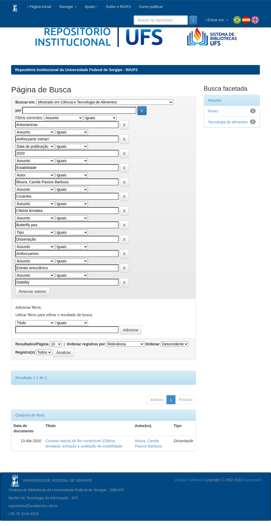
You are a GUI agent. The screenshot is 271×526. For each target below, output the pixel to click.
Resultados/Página (31, 344)
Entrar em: (216, 20)
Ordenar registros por (86, 344)
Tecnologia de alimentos (228, 122)
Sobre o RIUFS (118, 7)
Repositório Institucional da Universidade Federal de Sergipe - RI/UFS (76, 70)
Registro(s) (25, 352)
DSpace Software (188, 480)
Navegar (68, 7)
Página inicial (39, 7)
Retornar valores (32, 291)
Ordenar (152, 344)
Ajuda (91, 7)
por (18, 110)
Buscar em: (25, 102)
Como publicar (151, 7)
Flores (213, 111)
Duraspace (252, 480)
